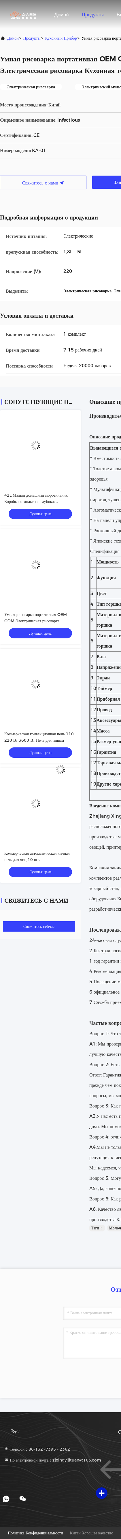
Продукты (93, 14)
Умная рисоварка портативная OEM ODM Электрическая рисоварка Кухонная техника (35, 621)
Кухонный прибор (61, 38)
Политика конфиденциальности (35, 1533)
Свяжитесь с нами (43, 183)
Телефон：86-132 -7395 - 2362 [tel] (37, 1449)
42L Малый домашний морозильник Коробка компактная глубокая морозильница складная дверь (36, 501)
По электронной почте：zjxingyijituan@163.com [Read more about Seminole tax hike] (52, 1460)
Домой (61, 14)
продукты (32, 38)
